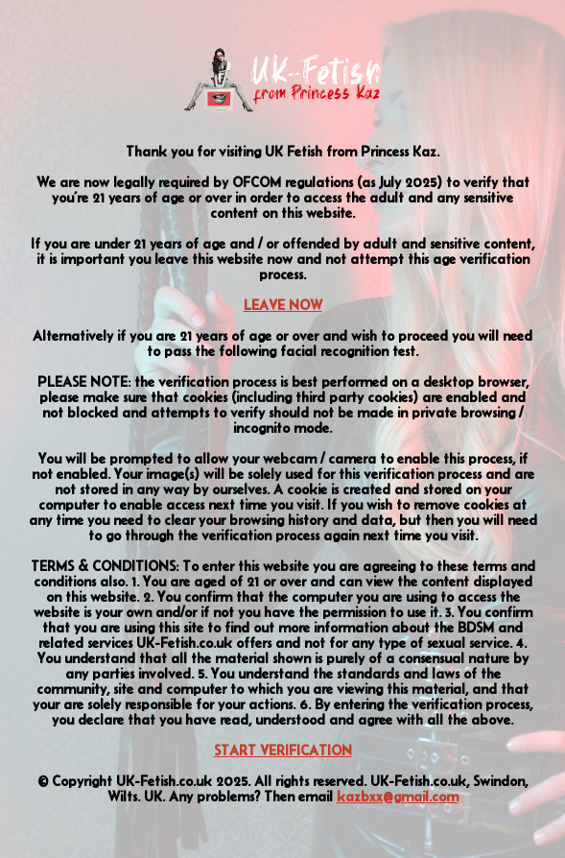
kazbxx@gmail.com (398, 796)
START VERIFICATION (283, 750)
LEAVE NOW (283, 305)
